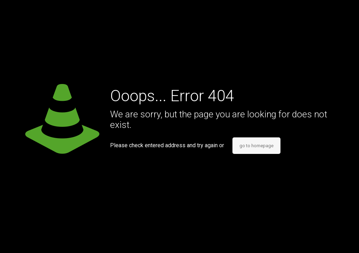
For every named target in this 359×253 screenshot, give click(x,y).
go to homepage (256, 145)
